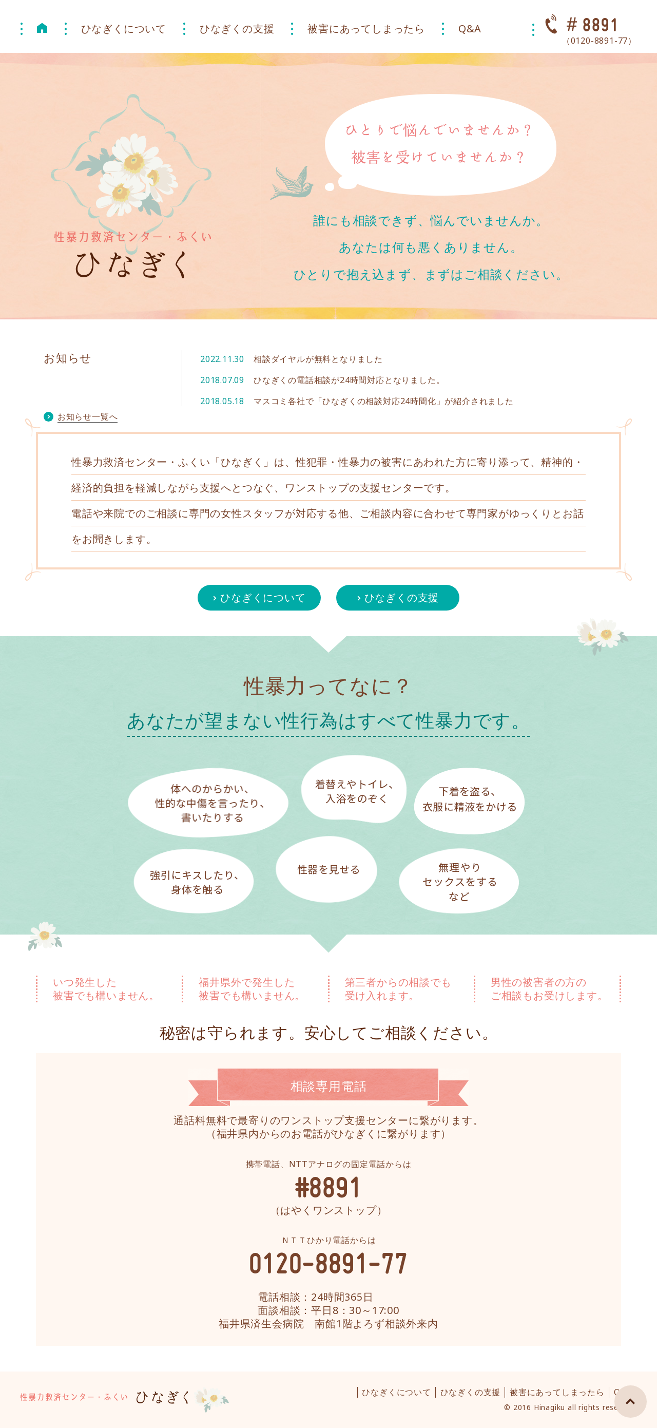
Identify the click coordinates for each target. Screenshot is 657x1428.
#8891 (328, 1186)
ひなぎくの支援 (237, 28)
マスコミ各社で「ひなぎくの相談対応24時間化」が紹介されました (384, 401)
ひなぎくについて (123, 28)
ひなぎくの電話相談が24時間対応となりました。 (349, 380)
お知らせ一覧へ (87, 416)
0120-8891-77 (328, 1262)
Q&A (469, 28)
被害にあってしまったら (366, 28)
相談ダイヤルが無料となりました (318, 359)
